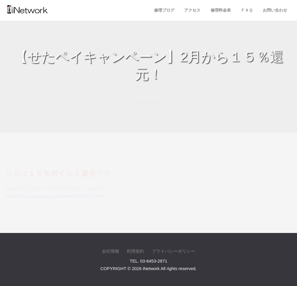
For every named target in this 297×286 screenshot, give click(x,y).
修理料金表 (221, 10)
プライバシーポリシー (173, 251)
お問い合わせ (275, 10)
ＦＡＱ (247, 10)
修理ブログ (164, 10)
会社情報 (110, 251)
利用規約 (135, 251)
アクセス (192, 10)
